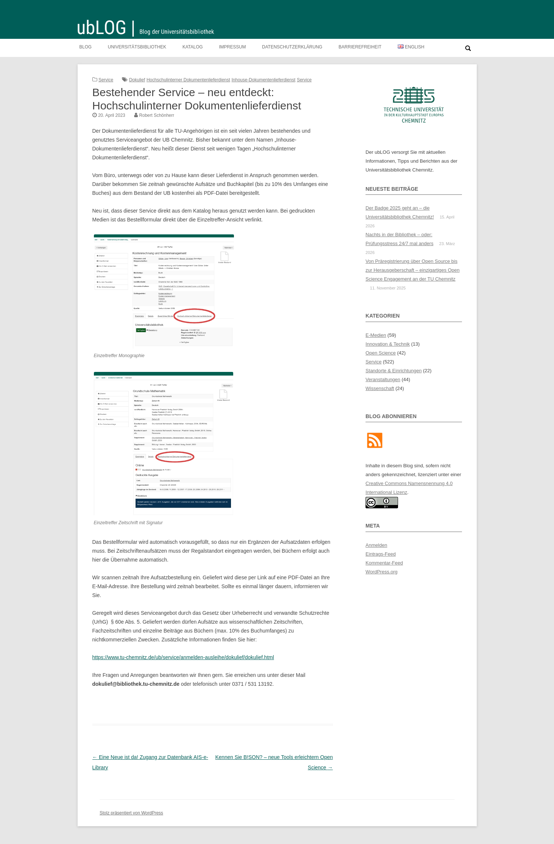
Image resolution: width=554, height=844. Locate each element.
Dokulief (137, 79)
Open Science (381, 353)
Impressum (232, 47)
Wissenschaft (380, 388)
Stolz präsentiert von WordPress (131, 813)
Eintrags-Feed (381, 554)
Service (105, 79)
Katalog (193, 47)
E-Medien (376, 335)
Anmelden (376, 545)
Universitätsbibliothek (137, 47)
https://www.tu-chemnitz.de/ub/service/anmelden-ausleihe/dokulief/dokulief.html (183, 657)
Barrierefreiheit (360, 47)
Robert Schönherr (156, 115)
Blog (85, 47)
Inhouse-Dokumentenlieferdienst (263, 79)
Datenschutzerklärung (292, 47)
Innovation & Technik (388, 344)
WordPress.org (381, 571)
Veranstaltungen (383, 379)
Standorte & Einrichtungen (394, 370)
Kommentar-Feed (384, 563)
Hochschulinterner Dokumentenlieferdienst (188, 79)
